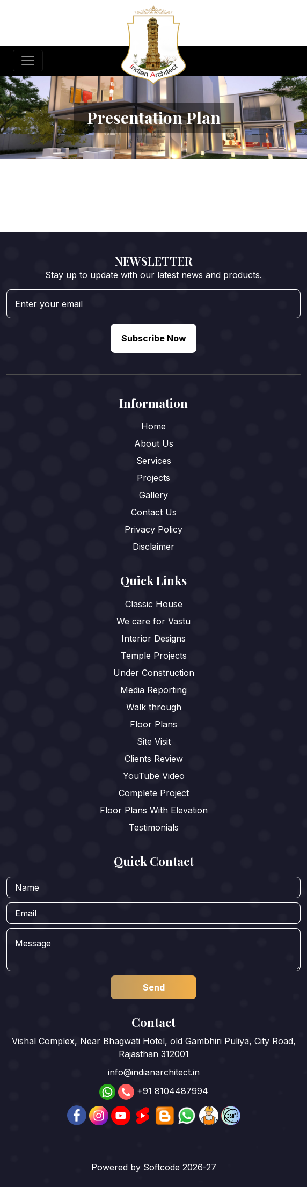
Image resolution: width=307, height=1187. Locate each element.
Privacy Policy (153, 529)
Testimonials (154, 827)
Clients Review (154, 758)
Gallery (153, 495)
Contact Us (154, 512)
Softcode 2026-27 (179, 1167)
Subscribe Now (153, 338)
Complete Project (154, 793)
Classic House (153, 604)
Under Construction (153, 672)
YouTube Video (154, 775)
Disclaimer (153, 546)
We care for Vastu (153, 621)
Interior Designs (153, 638)
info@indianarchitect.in (154, 1072)
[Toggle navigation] (28, 60)
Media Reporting (153, 689)
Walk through (153, 707)
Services (153, 460)
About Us (153, 443)
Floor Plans (153, 724)
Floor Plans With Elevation (154, 810)
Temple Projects (154, 655)
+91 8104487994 (172, 1091)
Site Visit (154, 741)
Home (153, 426)
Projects (153, 477)
